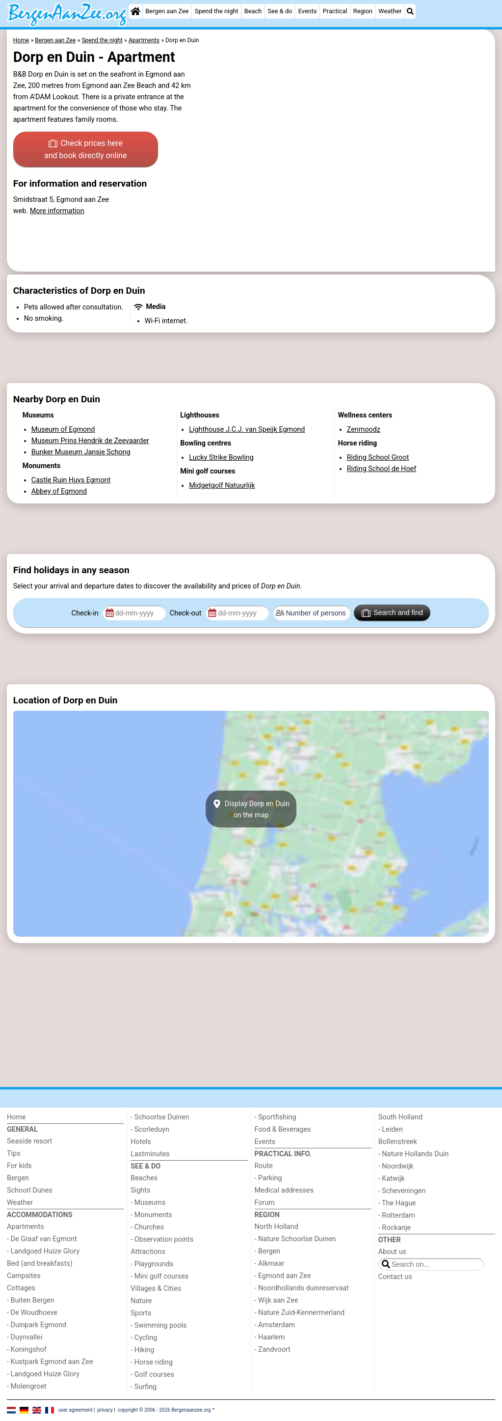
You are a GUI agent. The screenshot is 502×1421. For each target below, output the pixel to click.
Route (264, 1166)
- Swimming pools (158, 1325)
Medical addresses (284, 1190)
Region (362, 11)
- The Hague (397, 1203)
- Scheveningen (402, 1191)
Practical (335, 11)
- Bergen (268, 1251)
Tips (14, 1153)
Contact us (395, 1277)
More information (57, 211)
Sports (141, 1313)
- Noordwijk (396, 1166)
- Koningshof (27, 1349)
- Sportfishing (275, 1117)
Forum (265, 1202)
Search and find (392, 613)
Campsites (24, 1276)
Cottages (21, 1288)
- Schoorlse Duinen (160, 1117)
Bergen (18, 1178)
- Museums (148, 1202)
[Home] (135, 11)
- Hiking (142, 1350)
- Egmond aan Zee (283, 1276)
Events (307, 11)
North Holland (276, 1227)
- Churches (147, 1227)
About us (392, 1252)
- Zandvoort (273, 1349)
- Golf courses (152, 1374)
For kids (19, 1166)
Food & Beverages (283, 1129)
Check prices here (85, 150)
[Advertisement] (251, 358)
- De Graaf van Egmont (42, 1239)
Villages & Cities (156, 1288)
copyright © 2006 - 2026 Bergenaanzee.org (164, 1410)
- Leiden (390, 1129)
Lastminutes (150, 1154)
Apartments (25, 1227)
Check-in (86, 613)
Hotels (141, 1142)
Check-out (186, 613)
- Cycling (144, 1338)
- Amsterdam (275, 1325)
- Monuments (151, 1215)
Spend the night (216, 11)
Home (16, 1117)
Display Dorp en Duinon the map (251, 809)
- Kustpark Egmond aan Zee (50, 1362)
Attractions (148, 1252)
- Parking (268, 1178)
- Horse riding (152, 1362)
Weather (389, 11)
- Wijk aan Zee (276, 1300)
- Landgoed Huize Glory (43, 1251)
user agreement (75, 1410)
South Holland (400, 1117)
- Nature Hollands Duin (413, 1154)
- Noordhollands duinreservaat (302, 1288)
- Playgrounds (152, 1264)
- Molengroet (27, 1386)
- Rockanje (394, 1228)
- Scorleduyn (150, 1129)
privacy (105, 1410)
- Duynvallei (25, 1337)
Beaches (144, 1178)
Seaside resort (29, 1141)
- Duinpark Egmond (36, 1325)
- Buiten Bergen (30, 1300)
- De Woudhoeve (32, 1313)
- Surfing (144, 1387)
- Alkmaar (270, 1263)
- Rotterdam (396, 1215)
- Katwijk (391, 1178)
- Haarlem (270, 1337)
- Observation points (162, 1239)
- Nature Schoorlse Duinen (295, 1239)
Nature (141, 1301)
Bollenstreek (397, 1142)
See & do (279, 11)
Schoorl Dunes (30, 1190)
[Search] (410, 11)
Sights (140, 1190)
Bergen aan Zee (166, 11)
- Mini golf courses (159, 1276)
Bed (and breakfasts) (40, 1263)
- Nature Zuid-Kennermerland (300, 1313)
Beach (253, 11)
